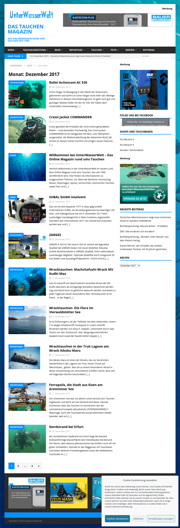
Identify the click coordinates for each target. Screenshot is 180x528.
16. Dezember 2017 (61, 431)
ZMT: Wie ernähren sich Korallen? (137, 231)
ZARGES (55, 235)
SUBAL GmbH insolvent (67, 197)
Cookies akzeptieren (117, 518)
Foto (114, 49)
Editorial (149, 49)
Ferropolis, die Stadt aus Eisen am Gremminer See (76, 387)
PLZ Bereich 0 (127, 139)
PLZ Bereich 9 (127, 144)
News (11, 49)
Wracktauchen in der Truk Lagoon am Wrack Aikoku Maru (79, 348)
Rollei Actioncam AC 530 (68, 82)
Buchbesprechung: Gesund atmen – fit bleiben (144, 226)
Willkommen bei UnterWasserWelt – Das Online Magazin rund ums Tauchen (81, 157)
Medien (129, 49)
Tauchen (96, 49)
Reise (57, 49)
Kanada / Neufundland (131, 150)
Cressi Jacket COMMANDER (70, 117)
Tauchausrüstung (34, 49)
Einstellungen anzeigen (161, 518)
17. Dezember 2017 (61, 278)
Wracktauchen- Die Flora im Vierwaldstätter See (71, 310)
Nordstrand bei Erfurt (66, 427)
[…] (78, 106)
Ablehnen (138, 518)
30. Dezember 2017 (61, 87)
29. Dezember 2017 (61, 121)
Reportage (75, 49)
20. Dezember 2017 (61, 239)
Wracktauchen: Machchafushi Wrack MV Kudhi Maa (81, 271)
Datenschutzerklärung (122, 506)
